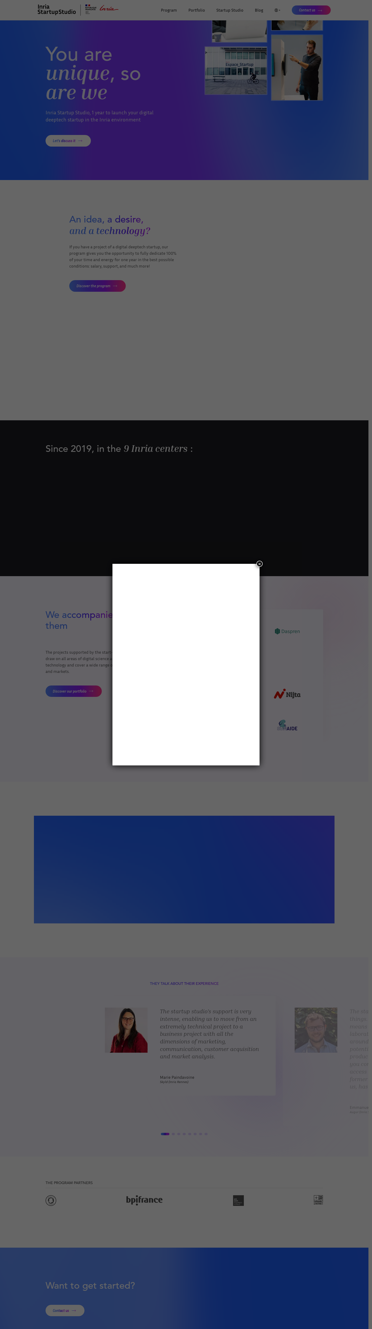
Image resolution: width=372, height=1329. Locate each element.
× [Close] (259, 564)
